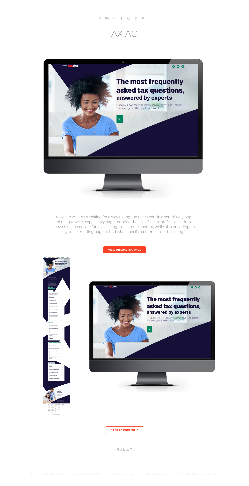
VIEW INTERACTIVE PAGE (124, 249)
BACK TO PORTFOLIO (124, 430)
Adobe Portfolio (52, 474)
